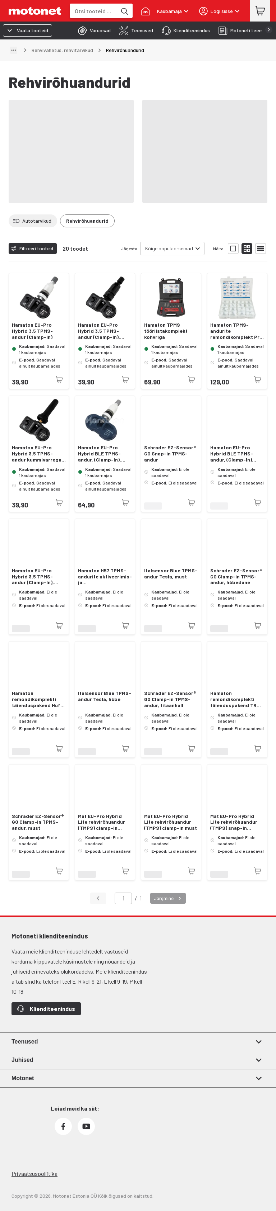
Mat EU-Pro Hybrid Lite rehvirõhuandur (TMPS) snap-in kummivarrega (233, 822)
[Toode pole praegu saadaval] (59, 380)
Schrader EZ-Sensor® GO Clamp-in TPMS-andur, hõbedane (236, 577)
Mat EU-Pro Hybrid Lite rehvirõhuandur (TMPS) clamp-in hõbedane (101, 822)
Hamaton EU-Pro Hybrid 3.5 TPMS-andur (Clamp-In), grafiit (33, 577)
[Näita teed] (13, 50)
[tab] (92, 30)
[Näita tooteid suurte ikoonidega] (233, 248)
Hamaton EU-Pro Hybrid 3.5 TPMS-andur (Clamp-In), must (99, 331)
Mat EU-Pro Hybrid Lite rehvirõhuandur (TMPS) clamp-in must (170, 822)
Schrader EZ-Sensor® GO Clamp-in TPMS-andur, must (38, 822)
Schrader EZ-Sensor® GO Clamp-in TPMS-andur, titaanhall (170, 699)
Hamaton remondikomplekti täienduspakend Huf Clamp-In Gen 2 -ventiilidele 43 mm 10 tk (36, 699)
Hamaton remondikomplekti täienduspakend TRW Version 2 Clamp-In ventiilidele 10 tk (235, 699)
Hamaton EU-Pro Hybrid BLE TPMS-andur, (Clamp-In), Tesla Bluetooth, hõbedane (99, 454)
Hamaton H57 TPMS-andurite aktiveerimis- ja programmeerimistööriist (105, 577)
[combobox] (93, 11)
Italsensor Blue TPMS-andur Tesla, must (170, 574)
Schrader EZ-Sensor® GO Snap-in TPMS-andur (170, 454)
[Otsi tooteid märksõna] (124, 11)
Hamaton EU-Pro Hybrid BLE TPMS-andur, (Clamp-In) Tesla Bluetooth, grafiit (231, 454)
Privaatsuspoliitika (35, 1173)
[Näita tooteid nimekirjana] (260, 248)
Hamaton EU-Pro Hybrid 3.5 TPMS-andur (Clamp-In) (32, 331)
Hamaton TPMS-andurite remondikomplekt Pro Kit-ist (236, 331)
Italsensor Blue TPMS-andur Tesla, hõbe (104, 696)
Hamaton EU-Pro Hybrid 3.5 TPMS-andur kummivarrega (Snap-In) (36, 454)
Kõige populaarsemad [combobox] (169, 248)
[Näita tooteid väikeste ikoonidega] (247, 248)
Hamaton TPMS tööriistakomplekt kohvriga (166, 331)
